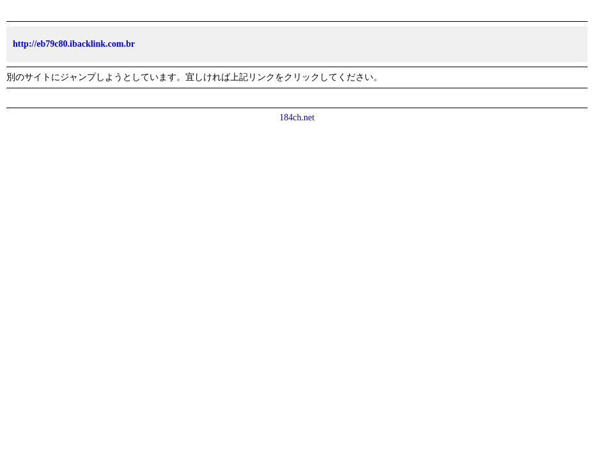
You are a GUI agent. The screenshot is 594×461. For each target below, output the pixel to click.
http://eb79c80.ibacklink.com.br (74, 44)
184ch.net (297, 117)
